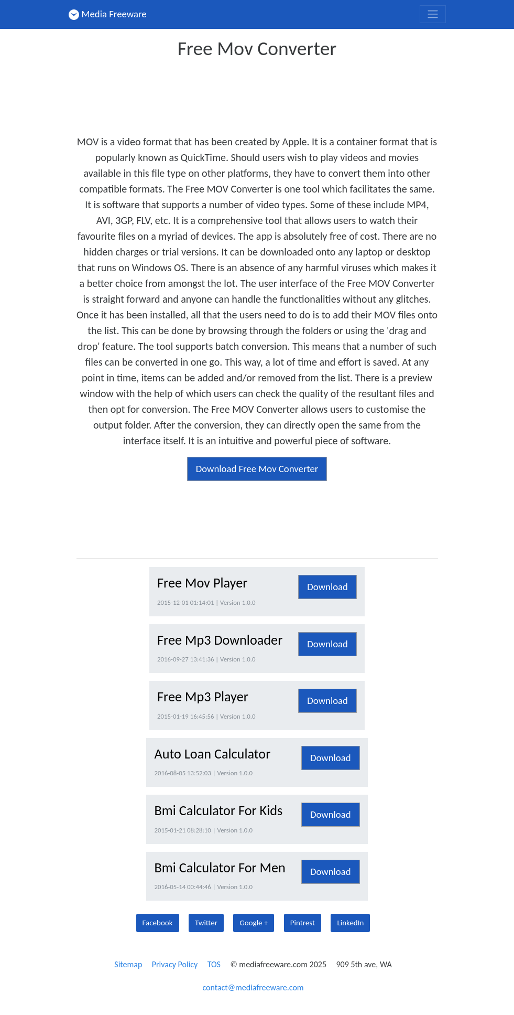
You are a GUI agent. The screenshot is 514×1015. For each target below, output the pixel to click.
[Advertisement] (267, 93)
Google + (253, 922)
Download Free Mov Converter (257, 469)
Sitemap (128, 964)
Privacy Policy (175, 964)
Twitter (206, 922)
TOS (214, 964)
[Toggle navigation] (433, 14)
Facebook (158, 922)
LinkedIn (350, 922)
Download (327, 587)
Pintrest (302, 922)
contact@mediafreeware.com (252, 987)
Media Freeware (108, 14)
